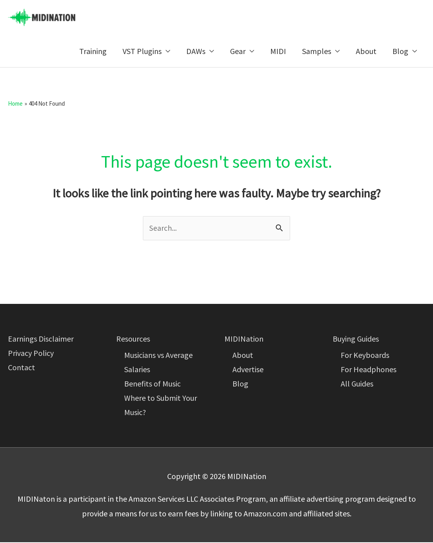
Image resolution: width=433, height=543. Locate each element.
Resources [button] (133, 339)
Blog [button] (400, 51)
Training (93, 51)
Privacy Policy (31, 354)
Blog (240, 384)
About (366, 51)
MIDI (278, 51)
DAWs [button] (195, 51)
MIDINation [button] (243, 339)
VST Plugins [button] (142, 51)
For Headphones (368, 370)
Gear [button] (238, 51)
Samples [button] (316, 51)
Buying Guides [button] (356, 339)
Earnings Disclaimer (41, 339)
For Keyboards (365, 356)
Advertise (247, 370)
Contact (21, 368)
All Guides (357, 384)
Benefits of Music (152, 384)
